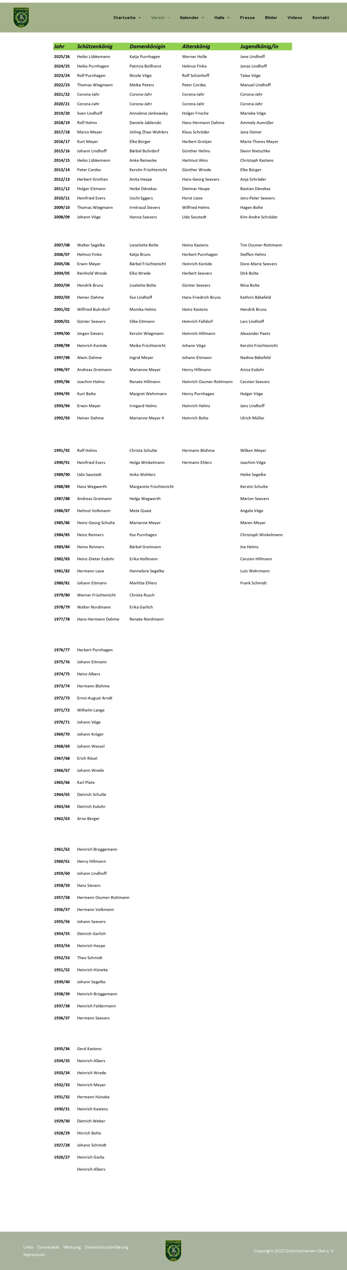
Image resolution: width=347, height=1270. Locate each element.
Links (28, 1247)
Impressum (34, 1254)
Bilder (275, 17)
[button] (150, 17)
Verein (171, 17)
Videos (297, 17)
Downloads (48, 1247)
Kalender (201, 17)
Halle (229, 17)
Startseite (139, 17)
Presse (253, 17)
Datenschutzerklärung (107, 1247)
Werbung (72, 1247)
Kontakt (321, 17)
